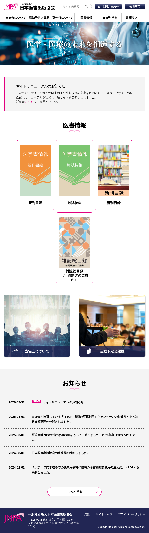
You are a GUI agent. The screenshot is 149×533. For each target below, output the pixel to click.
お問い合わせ (110, 6)
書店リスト (133, 17)
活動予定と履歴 (39, 17)
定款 (87, 514)
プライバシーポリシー (131, 514)
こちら (29, 101)
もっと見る (74, 491)
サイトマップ (104, 514)
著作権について (62, 17)
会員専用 (134, 6)
